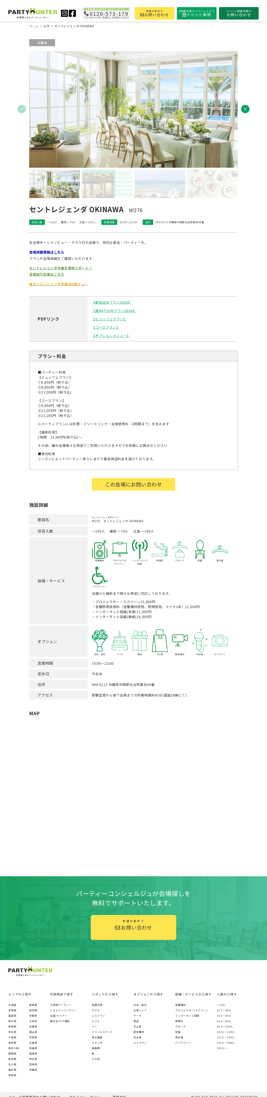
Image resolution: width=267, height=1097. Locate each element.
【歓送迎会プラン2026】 (111, 302)
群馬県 (12, 1026)
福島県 (12, 1015)
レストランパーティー (63, 1010)
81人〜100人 (225, 1026)
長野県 (12, 1075)
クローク (180, 1026)
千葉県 (12, 1037)
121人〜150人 (226, 1037)
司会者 (137, 1037)
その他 (96, 1059)
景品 (136, 1021)
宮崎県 (33, 1064)
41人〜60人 (224, 1015)
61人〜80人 (224, 1021)
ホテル (96, 1010)
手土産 (137, 1026)
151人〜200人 (226, 1042)
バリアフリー (183, 1042)
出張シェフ (140, 1010)
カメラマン (140, 1042)
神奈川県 (13, 1048)
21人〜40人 (224, 1010)
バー (94, 1026)
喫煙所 (179, 1021)
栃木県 (12, 1021)
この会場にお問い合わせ (133, 484)
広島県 (33, 1042)
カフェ (96, 1021)
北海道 (12, 1005)
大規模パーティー (60, 1005)
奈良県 (33, 1037)
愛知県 (33, 1010)
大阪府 (33, 1021)
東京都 (12, 1042)
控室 (178, 1032)
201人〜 (222, 1048)
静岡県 (12, 1053)
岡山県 (33, 1032)
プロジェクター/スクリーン (191, 1010)
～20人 (221, 1005)
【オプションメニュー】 (111, 335)
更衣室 (179, 1037)
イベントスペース (102, 1032)
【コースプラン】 (106, 327)
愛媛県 (33, 1005)
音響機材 (180, 1005)
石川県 (12, 1064)
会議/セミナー (58, 1015)
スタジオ (97, 1042)
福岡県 (33, 1053)
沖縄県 (42, 42)
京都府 (33, 1015)
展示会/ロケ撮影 (60, 1021)
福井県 (12, 1069)
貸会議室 (97, 1037)
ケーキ (137, 1015)
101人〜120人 (226, 1032)
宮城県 (12, 1010)
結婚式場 (97, 1005)
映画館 (96, 1048)
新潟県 (12, 1059)
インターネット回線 (187, 1015)
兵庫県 (33, 1026)
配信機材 (139, 1032)
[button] (245, 109)
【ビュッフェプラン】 (109, 318)
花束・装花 (140, 1005)
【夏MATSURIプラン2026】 (114, 310)
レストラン (98, 1015)
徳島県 (33, 1048)
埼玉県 (12, 1032)
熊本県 (33, 1059)
